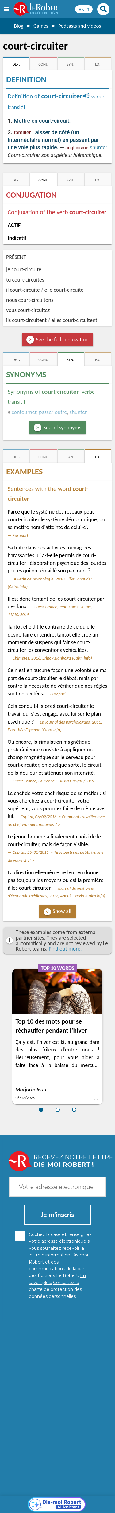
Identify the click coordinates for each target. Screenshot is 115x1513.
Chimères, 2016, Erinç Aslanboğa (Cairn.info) (52, 658)
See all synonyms (62, 427)
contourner (24, 412)
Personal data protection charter (51, 1494)
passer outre (53, 412)
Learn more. (93, 1485)
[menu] (7, 9)
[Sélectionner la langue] (84, 9)
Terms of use (93, 1500)
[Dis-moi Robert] (57, 1364)
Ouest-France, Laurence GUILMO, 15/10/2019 (53, 781)
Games (40, 25)
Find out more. (65, 948)
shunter (98, 147)
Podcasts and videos (80, 25)
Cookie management (56, 1500)
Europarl (20, 535)
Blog (17, 25)
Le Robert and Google (57, 1507)
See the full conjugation (62, 339)
